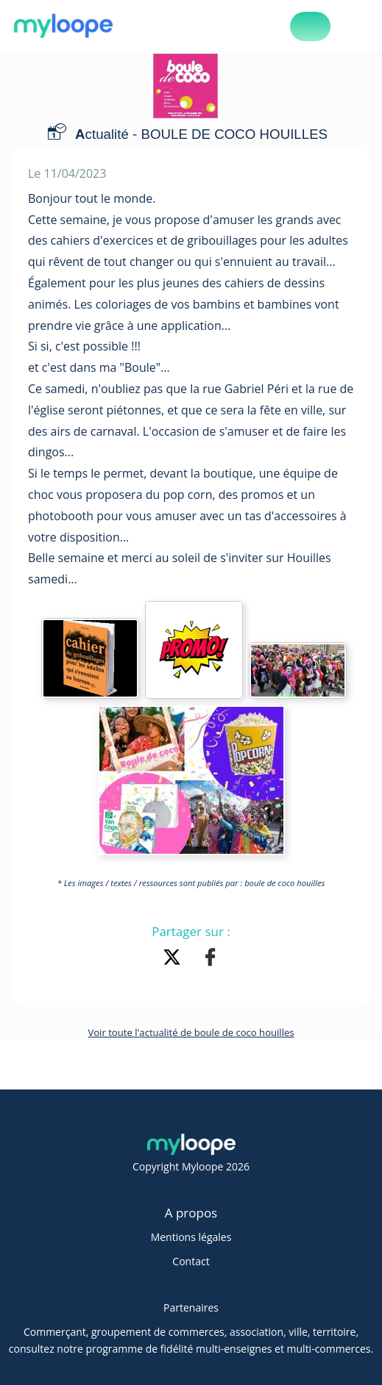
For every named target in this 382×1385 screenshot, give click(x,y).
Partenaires (191, 1307)
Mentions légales (191, 1237)
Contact (190, 1261)
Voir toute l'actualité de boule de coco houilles (191, 1032)
